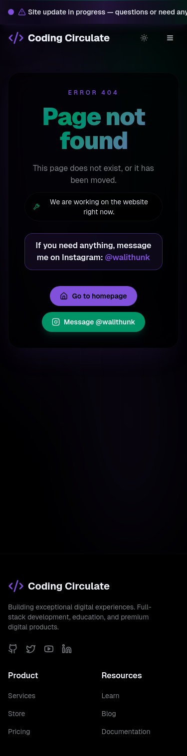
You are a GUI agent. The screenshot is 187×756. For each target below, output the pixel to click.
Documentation (126, 731)
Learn (111, 695)
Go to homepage (93, 296)
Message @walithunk (94, 321)
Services (21, 695)
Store (16, 713)
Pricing (19, 731)
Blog (109, 713)
